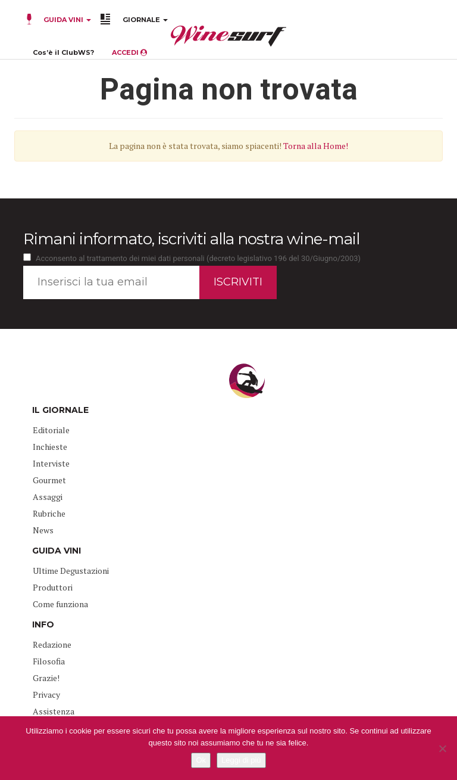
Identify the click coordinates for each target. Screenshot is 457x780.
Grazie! (46, 677)
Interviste (51, 463)
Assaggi (47, 496)
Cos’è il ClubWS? (63, 52)
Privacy (46, 694)
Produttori (53, 587)
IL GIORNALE (60, 410)
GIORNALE (145, 19)
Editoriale (51, 430)
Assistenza (53, 711)
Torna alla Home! (315, 145)
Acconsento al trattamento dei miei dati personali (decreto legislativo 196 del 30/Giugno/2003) (198, 258)
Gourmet (49, 480)
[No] (442, 748)
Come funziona (60, 604)
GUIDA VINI (66, 19)
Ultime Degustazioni (71, 570)
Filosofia (49, 661)
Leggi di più (241, 760)
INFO (43, 624)
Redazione (52, 644)
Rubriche (49, 513)
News (43, 530)
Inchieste (50, 446)
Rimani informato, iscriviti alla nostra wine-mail (191, 238)
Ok (201, 760)
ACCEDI (129, 52)
